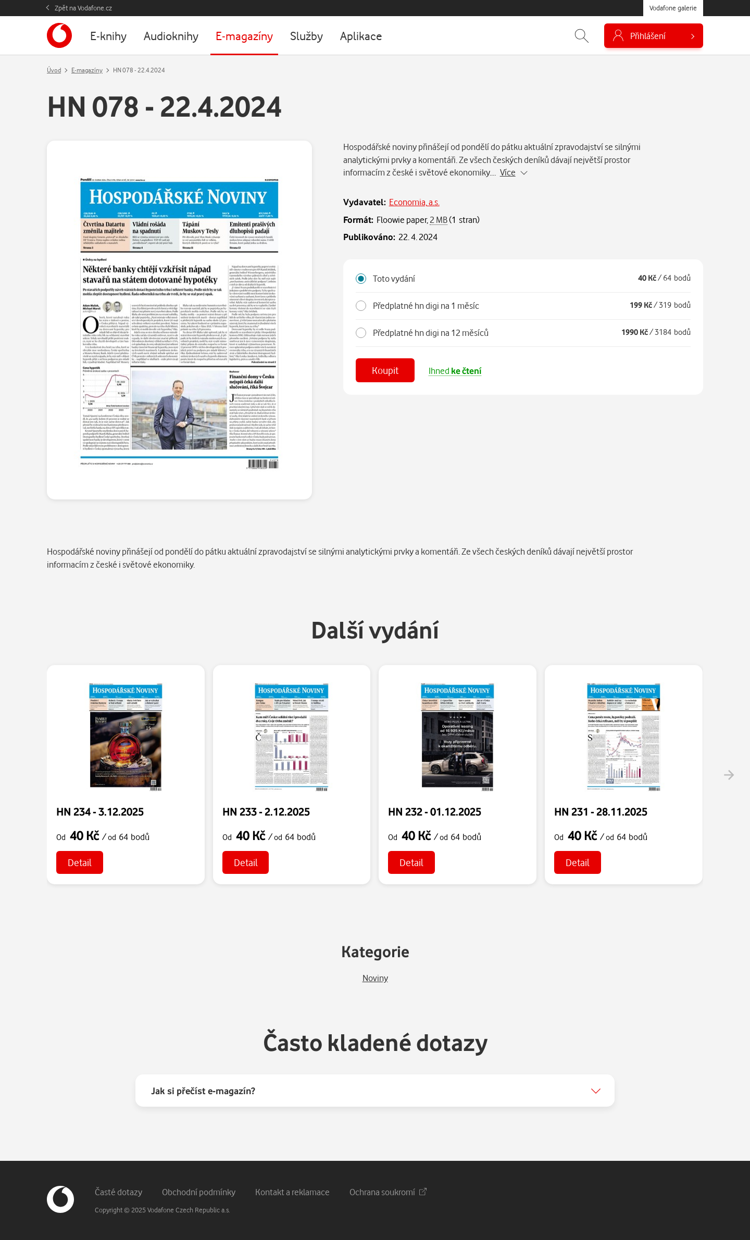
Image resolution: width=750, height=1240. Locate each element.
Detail (80, 862)
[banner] (59, 35)
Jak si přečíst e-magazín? (203, 1090)
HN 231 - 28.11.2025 (600, 811)
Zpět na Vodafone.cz (83, 8)
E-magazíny (87, 70)
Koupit (385, 370)
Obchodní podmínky (198, 1191)
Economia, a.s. (414, 201)
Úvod (54, 70)
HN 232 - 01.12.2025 (434, 811)
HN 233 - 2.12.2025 (266, 811)
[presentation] (728, 775)
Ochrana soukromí (388, 1191)
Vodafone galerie (673, 8)
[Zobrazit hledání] (581, 35)
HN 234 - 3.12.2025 (100, 811)
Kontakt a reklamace (292, 1191)
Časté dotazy (118, 1191)
